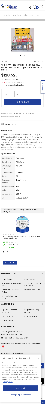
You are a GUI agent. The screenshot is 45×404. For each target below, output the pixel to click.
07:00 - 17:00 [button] (37, 5)
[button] (20, 55)
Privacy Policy (30, 279)
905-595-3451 (22, 338)
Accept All (20, 388)
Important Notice (32, 290)
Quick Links (22, 304)
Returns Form (30, 316)
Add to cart (22, 102)
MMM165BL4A (8, 234)
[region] (20, 378)
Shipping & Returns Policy (11, 291)
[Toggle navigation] (3, 7)
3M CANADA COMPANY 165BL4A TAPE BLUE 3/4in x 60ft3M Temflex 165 (21, 237)
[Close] (38, 358)
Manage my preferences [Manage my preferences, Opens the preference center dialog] (21, 395)
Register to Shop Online (32, 311)
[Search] (22, 15)
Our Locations (8, 316)
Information (22, 273)
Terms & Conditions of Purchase (34, 284)
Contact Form (8, 320)
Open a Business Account (9, 311)
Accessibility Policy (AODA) (10, 297)
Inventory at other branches (14, 85)
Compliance (7, 279)
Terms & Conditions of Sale (12, 284)
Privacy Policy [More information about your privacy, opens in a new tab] (8, 382)
